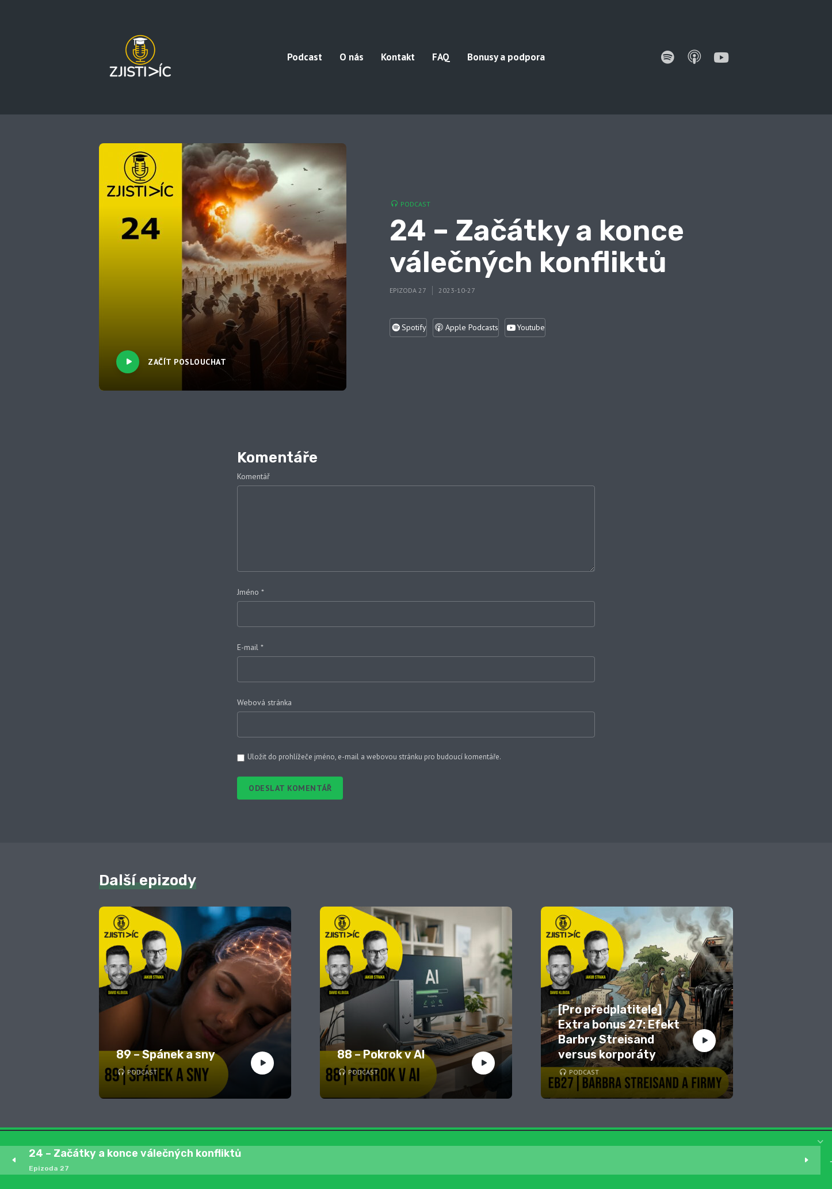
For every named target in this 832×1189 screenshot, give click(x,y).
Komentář (253, 476)
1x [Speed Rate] (803, 1160)
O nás (351, 57)
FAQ (441, 57)
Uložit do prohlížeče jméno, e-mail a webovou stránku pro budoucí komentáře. (374, 757)
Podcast (304, 57)
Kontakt (398, 57)
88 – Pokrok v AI (381, 1054)
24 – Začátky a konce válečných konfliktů (135, 1154)
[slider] (538, 1160)
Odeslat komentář (290, 788)
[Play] (339, 1160)
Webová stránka (264, 702)
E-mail (250, 647)
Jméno (250, 592)
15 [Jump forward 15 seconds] (374, 1160)
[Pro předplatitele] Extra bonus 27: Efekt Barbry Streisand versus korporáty (619, 1032)
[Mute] (768, 1160)
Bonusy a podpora (506, 57)
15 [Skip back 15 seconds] (303, 1160)
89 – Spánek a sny (165, 1054)
